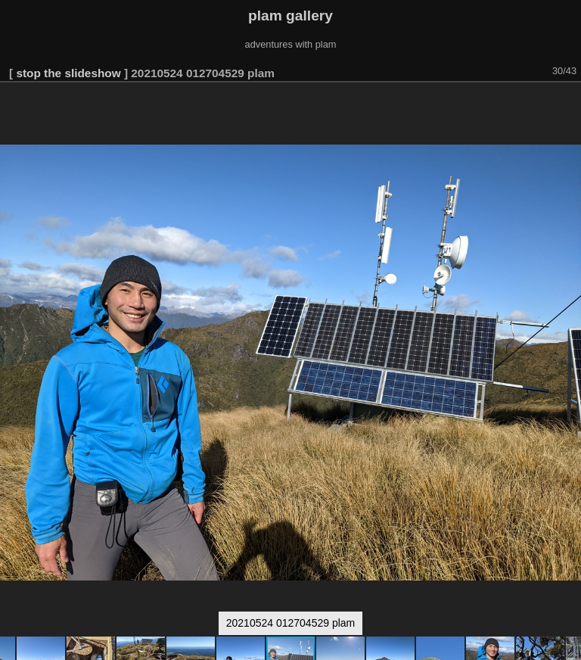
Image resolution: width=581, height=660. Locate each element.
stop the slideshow (68, 73)
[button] (567, 104)
